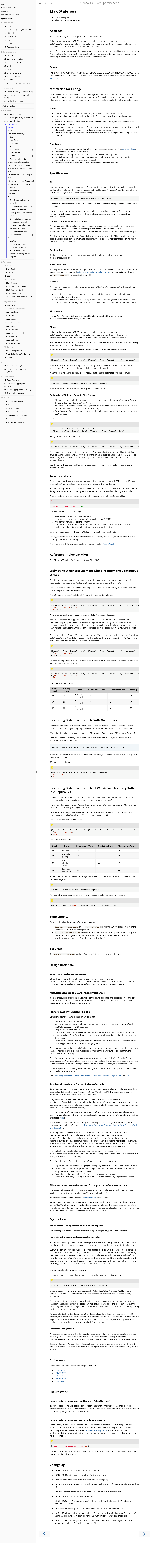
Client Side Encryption (14, 366)
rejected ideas (128, 149)
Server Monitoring (12, 114)
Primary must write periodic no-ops (21, 214)
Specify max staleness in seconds (19, 201)
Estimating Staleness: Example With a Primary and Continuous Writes (20, 168)
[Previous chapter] (44, 1534)
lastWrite (54, 281)
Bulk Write (12, 340)
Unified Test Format (13, 401)
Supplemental (13, 190)
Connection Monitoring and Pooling (16, 96)
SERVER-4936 (60, 1375)
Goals (12, 137)
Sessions (12, 283)
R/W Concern (13, 343)
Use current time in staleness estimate (68, 1270)
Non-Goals (14, 140)
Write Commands (15, 333)
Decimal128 (10, 36)
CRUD (10, 326)
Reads (11, 269)
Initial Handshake (12, 73)
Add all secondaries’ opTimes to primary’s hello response (76, 1225)
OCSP (7, 69)
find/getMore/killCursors (18, 354)
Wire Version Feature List (11, 14)
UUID (7, 40)
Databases (12, 312)
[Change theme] (45, 3)
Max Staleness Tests (14, 419)
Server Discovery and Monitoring (18, 91)
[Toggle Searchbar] (51, 3)
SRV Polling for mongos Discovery (18, 118)
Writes (11, 272)
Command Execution (13, 59)
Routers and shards (18, 159)
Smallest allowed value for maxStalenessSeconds (20, 220)
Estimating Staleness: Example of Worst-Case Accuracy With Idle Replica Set (21, 184)
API (11, 146)
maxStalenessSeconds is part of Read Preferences (21, 208)
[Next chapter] (144, 1534)
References (12, 238)
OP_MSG (9, 55)
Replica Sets (15, 149)
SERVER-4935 (60, 1373)
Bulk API (11, 336)
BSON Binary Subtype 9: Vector (17, 30)
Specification (13, 143)
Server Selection (12, 121)
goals (61, 1118)
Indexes (11, 319)
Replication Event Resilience (17, 412)
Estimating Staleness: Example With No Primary (20, 176)
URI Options (10, 66)
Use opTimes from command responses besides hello (75, 1237)
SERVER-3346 (60, 1370)
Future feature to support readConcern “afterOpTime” (21, 245)
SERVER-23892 (132, 1075)
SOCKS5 (8, 80)
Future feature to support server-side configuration (20, 252)
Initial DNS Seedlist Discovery (17, 83)
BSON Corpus (11, 408)
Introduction (6, 4)
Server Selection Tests (14, 422)
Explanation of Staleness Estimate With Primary (72, 395)
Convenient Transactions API (19, 297)
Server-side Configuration (62, 1328)
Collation (12, 329)
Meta (10, 130)
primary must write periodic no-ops (93, 272)
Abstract (11, 127)
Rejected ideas (16, 235)
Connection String (12, 62)
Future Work (12, 241)
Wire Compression (12, 76)
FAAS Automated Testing (15, 415)
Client (12, 156)
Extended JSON (11, 47)
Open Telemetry (12, 380)
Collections (12, 316)
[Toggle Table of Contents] (40, 3)
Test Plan (11, 193)
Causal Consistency (16, 286)
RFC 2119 (54, 78)
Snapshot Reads (15, 290)
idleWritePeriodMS (58, 264)
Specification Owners (9, 7)
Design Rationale (14, 197)
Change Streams (15, 350)
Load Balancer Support (14, 101)
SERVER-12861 (61, 1381)
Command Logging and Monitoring (14, 384)
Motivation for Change (16, 134)
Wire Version (15, 153)
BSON (8, 26)
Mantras (4, 11)
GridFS (8, 357)
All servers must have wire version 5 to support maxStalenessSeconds (20, 228)
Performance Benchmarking (17, 405)
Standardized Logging (14, 393)
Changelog (12, 257)
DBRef (8, 43)
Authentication (8, 106)
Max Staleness (11, 125)
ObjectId (9, 33)
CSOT (7, 276)
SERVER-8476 (60, 1378)
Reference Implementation (18, 162)
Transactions (13, 293)
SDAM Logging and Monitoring (17, 389)
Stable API (9, 305)
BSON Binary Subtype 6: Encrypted (15, 370)
